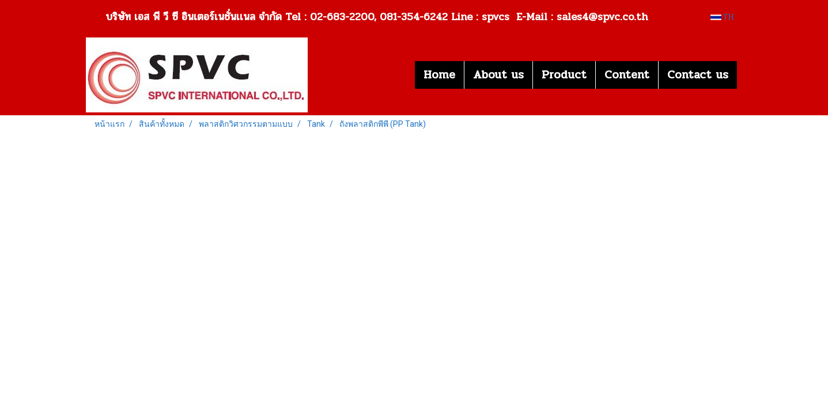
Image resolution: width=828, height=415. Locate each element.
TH (722, 17)
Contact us (697, 75)
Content (626, 75)
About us (498, 75)
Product (564, 75)
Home (439, 75)
